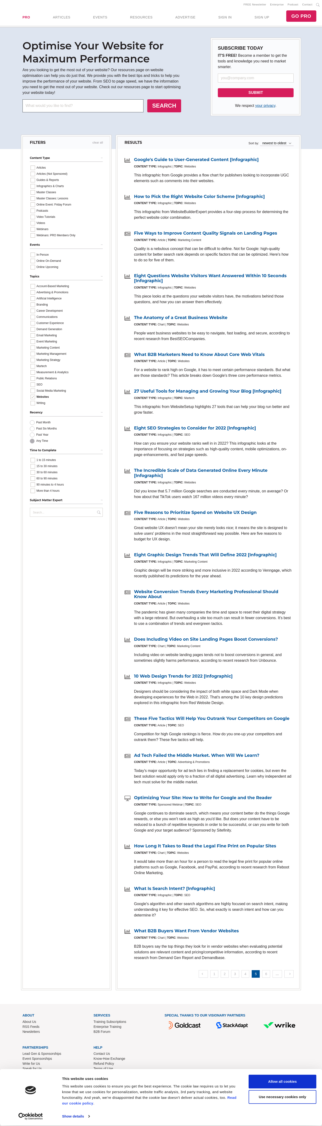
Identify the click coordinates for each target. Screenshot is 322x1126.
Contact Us (102, 1054)
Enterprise (277, 5)
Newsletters (31, 1032)
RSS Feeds (31, 1027)
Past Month (43, 423)
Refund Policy (104, 1064)
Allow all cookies (282, 1082)
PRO (26, 18)
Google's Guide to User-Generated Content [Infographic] (196, 160)
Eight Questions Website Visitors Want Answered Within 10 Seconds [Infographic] (210, 279)
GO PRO (301, 16)
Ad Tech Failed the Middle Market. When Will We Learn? (196, 756)
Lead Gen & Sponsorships (41, 1054)
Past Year (42, 435)
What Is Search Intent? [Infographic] (174, 889)
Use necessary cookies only (282, 1097)
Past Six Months (46, 429)
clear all (97, 143)
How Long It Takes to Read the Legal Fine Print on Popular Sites (205, 847)
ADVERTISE (185, 18)
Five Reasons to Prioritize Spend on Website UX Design (195, 513)
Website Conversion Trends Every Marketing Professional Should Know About (206, 595)
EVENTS (100, 18)
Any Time (42, 441)
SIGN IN (225, 18)
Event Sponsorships (37, 1059)
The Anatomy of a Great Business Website (181, 318)
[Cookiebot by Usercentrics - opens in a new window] (30, 1116)
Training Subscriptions (110, 1022)
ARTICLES (61, 18)
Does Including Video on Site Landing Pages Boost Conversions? (206, 640)
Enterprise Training (107, 1027)
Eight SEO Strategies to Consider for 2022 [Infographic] (195, 429)
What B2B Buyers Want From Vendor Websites (186, 931)
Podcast (293, 5)
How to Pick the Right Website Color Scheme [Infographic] (199, 197)
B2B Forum (102, 1032)
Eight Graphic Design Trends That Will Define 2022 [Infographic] (205, 555)
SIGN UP (262, 18)
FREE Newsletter (255, 5)
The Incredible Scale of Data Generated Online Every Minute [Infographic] (201, 474)
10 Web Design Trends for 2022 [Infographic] (183, 677)
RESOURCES (141, 18)
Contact (307, 5)
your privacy (265, 107)
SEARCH (164, 106)
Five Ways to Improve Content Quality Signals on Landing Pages (205, 234)
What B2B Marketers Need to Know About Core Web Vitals (199, 355)
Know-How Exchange (109, 1059)
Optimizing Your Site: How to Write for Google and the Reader (203, 798)
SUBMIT (255, 94)
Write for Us (31, 1064)
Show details (73, 1117)
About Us (29, 1022)
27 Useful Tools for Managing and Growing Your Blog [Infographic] (207, 392)
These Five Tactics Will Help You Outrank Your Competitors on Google (212, 719)
